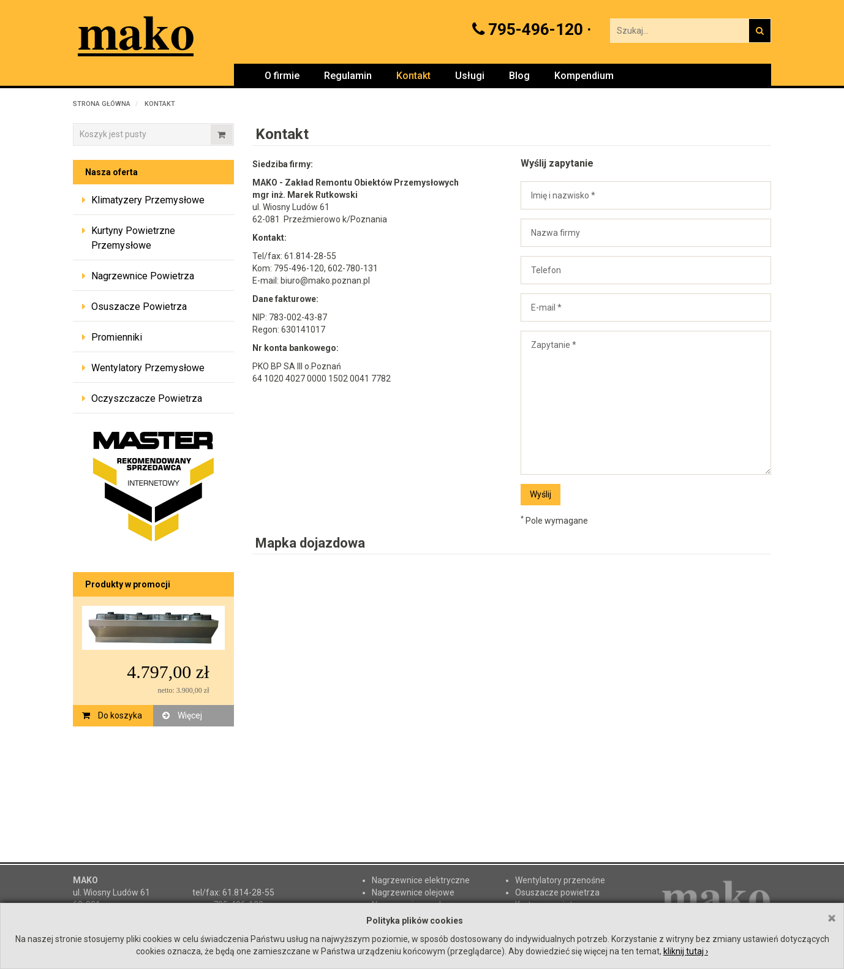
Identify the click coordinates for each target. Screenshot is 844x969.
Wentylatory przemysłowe (148, 368)
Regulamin (348, 75)
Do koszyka (112, 715)
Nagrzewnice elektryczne (421, 880)
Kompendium (584, 75)
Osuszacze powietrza (139, 306)
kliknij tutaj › (685, 951)
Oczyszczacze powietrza (146, 398)
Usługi (469, 75)
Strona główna (101, 104)
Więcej (182, 715)
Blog (519, 75)
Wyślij (540, 494)
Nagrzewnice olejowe (413, 892)
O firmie (282, 75)
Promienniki (116, 337)
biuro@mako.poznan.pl (325, 280)
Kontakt (413, 75)
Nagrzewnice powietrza (142, 276)
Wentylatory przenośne (560, 880)
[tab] (153, 201)
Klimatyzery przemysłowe (148, 200)
